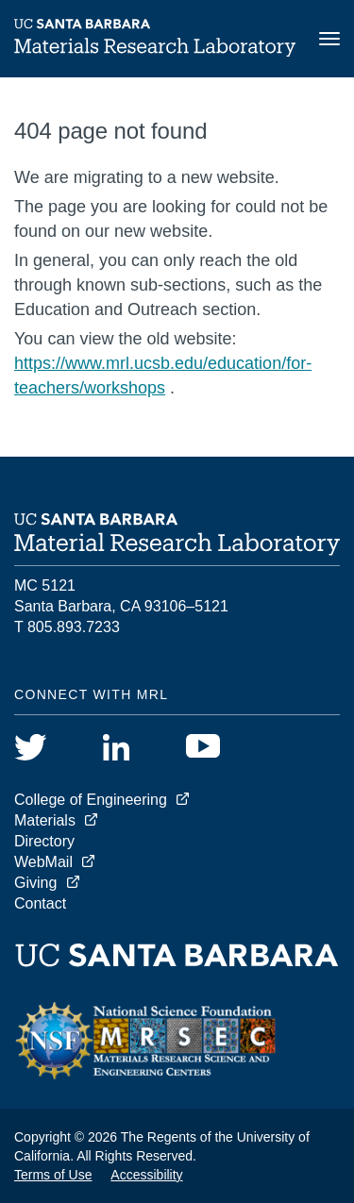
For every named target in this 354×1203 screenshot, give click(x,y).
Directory (44, 841)
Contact (40, 903)
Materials (45, 820)
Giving (35, 883)
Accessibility (146, 1174)
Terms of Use (53, 1174)
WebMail (43, 862)
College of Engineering (90, 800)
